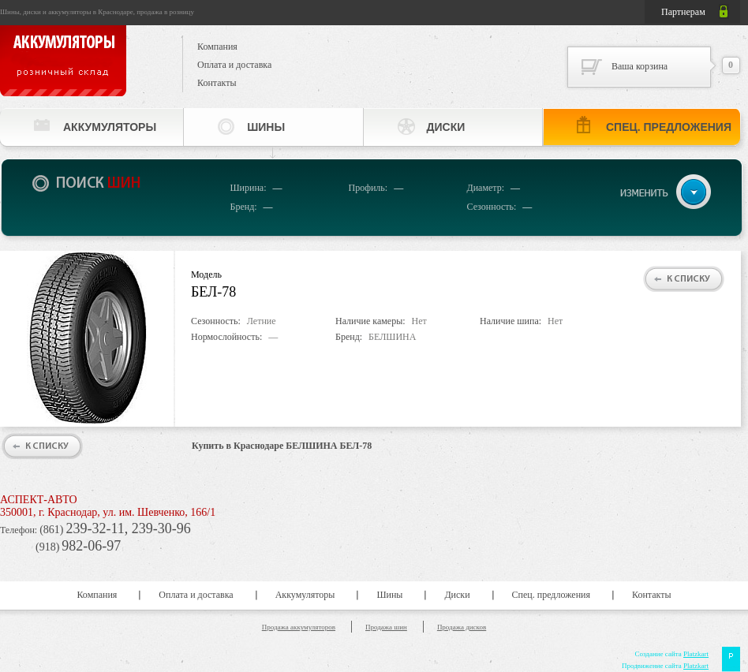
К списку (688, 279)
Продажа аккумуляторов (298, 627)
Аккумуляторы (109, 127)
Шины (266, 127)
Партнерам (683, 11)
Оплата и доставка (234, 64)
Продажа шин (386, 627)
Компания (217, 46)
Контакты (217, 82)
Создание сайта (671, 654)
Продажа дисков (461, 627)
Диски (446, 127)
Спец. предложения (668, 127)
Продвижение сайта (665, 666)
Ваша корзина (639, 66)
